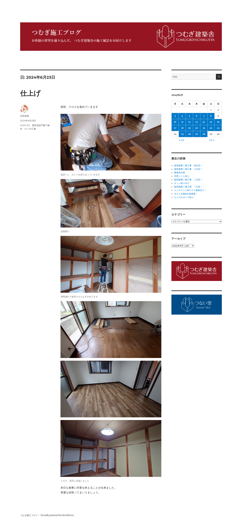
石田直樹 (24, 116)
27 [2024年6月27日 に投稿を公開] (196, 134)
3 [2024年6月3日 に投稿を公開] (175, 116)
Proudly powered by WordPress (57, 515)
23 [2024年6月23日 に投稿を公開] (218, 128)
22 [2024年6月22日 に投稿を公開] (211, 128)
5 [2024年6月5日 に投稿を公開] (189, 116)
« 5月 (181, 140)
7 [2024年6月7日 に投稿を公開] (204, 116)
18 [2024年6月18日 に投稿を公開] (182, 128)
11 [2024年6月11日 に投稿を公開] (182, 122)
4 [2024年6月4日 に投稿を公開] (182, 116)
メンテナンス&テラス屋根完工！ (190, 190)
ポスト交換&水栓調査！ (186, 193)
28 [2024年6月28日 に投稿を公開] (204, 134)
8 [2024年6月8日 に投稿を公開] (211, 116)
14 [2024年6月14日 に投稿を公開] (204, 122)
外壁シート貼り (181, 176)
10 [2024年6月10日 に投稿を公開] (175, 122)
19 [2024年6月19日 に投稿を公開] (189, 128)
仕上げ (30, 93)
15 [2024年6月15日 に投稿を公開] (211, 122)
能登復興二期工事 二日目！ (188, 179)
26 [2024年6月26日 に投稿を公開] (189, 134)
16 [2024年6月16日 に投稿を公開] (218, 122)
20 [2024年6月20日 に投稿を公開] (196, 128)
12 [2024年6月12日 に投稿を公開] (189, 122)
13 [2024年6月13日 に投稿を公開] (196, 122)
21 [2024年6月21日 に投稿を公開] (204, 128)
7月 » (212, 140)
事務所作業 (179, 172)
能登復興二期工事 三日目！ (188, 169)
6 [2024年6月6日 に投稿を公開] (196, 116)
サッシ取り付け (181, 183)
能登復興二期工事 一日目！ (188, 186)
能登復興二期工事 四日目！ (188, 165)
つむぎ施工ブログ (29, 515)
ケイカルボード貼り (184, 197)
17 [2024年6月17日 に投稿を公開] (175, 128)
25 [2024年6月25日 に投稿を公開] (182, 134)
